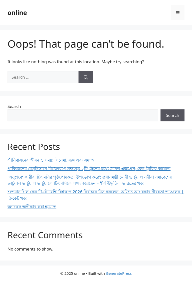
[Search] (85, 77)
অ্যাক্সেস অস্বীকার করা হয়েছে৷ (32, 207)
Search (14, 106)
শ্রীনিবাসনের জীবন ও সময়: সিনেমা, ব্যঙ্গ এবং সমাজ (51, 160)
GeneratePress (119, 273)
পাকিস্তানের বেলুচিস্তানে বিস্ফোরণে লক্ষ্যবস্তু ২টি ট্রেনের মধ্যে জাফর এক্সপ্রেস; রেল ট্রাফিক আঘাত (89, 168)
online (17, 12)
